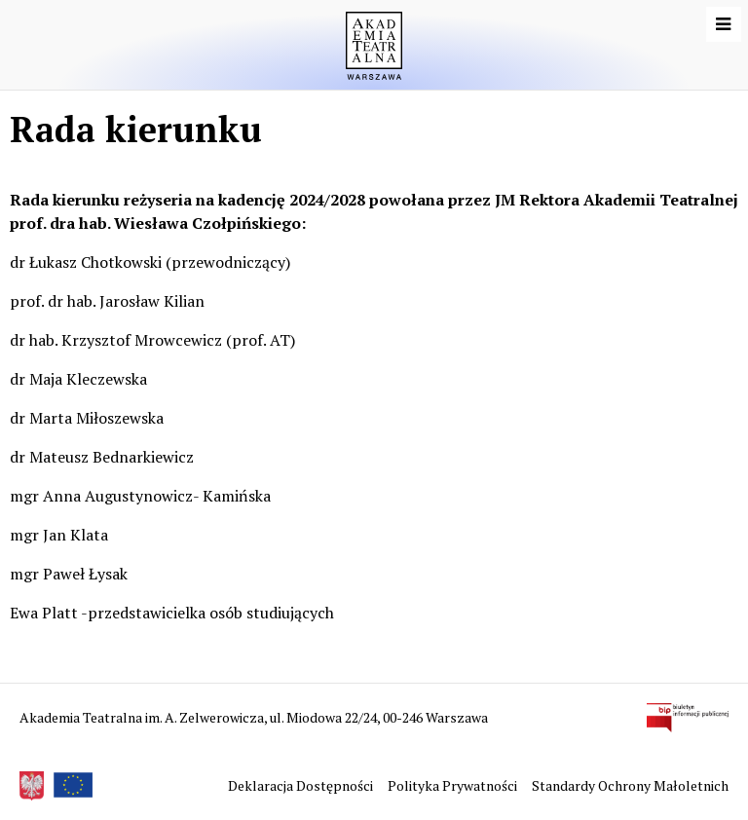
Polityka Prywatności (454, 785)
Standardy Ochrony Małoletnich (630, 785)
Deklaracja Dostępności (302, 785)
